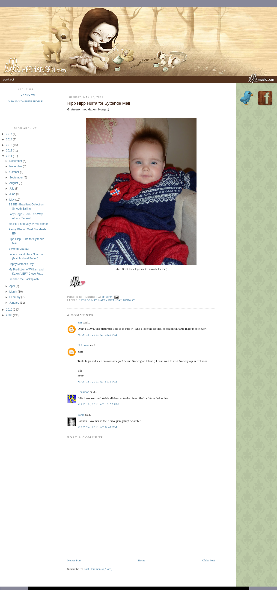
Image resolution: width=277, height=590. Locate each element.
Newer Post (74, 560)
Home (141, 560)
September (16, 177)
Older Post (208, 560)
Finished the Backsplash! (24, 279)
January (14, 302)
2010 (9, 309)
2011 (9, 156)
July (12, 188)
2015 (9, 134)
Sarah (81, 414)
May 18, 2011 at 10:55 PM (98, 404)
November (16, 166)
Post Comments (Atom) (98, 569)
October (14, 172)
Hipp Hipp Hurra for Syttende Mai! (98, 103)
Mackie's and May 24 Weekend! (28, 223)
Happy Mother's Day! (21, 264)
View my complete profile (25, 101)
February (15, 297)
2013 (9, 145)
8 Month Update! (19, 248)
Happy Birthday (110, 300)
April (12, 286)
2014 (9, 139)
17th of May (88, 300)
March (13, 291)
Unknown (28, 95)
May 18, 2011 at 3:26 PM (97, 334)
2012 (9, 150)
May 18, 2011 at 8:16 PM (97, 381)
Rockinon (83, 392)
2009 (9, 315)
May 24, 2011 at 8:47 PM (97, 427)
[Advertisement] (121, 548)
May (12, 199)
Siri (80, 322)
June (12, 194)
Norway (129, 300)
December (16, 161)
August (14, 183)
